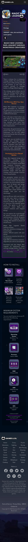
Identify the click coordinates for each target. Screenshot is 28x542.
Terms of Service (7, 504)
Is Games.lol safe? (14, 413)
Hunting (14, 455)
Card (5, 452)
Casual (5, 457)
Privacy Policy (17, 504)
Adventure (5, 445)
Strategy (22, 460)
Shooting (22, 450)
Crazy (14, 442)
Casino (5, 455)
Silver (22, 452)
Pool (14, 462)
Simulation (23, 455)
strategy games (18, 251)
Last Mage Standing (9, 250)
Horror (14, 452)
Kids (14, 457)
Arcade (5, 447)
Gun (14, 450)
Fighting (14, 445)
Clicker (5, 460)
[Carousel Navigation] (14, 74)
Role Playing (22, 447)
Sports (23, 457)
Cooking (5, 462)
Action (5, 442)
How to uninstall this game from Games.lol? (14, 417)
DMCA (24, 504)
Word (22, 462)
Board (5, 450)
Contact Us (14, 506)
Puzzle (23, 442)
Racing (23, 445)
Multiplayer (14, 460)
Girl (14, 447)
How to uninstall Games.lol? (14, 422)
